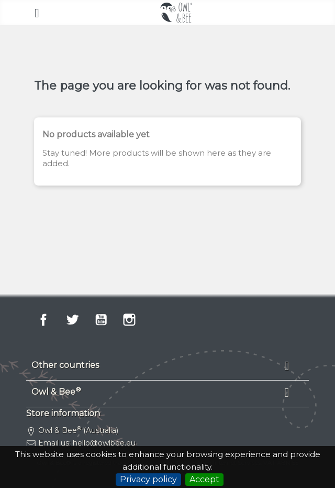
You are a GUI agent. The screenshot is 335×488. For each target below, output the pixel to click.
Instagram (129, 319)
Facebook (43, 319)
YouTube (101, 319)
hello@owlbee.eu (104, 443)
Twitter (72, 319)
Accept (204, 479)
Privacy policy (148, 479)
